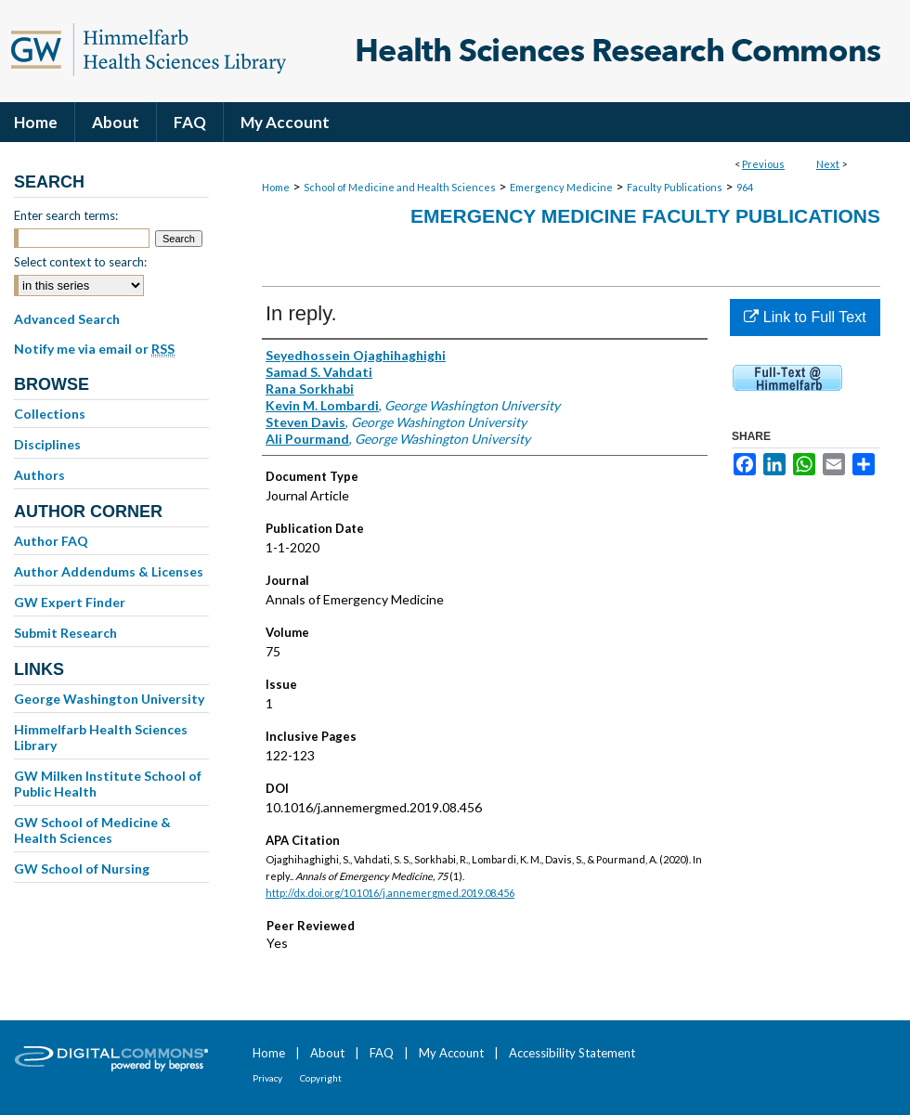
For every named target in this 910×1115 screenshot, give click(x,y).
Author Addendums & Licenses (108, 571)
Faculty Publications (674, 187)
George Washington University (109, 699)
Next (827, 164)
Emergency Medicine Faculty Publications (645, 216)
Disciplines (47, 444)
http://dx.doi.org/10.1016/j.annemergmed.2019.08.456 (390, 893)
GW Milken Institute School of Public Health (108, 783)
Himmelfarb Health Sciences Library (101, 737)
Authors (39, 475)
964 (744, 187)
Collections (49, 413)
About (327, 1052)
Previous (763, 164)
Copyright (321, 1077)
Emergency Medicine (561, 187)
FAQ (382, 1052)
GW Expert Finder (69, 602)
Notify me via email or (94, 349)
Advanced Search (67, 319)
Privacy (267, 1077)
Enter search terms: (66, 215)
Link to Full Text (804, 317)
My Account (451, 1052)
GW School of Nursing (82, 868)
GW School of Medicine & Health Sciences (92, 830)
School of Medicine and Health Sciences (400, 187)
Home (276, 187)
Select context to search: (80, 261)
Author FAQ (51, 541)
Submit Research (65, 633)
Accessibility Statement (572, 1052)
